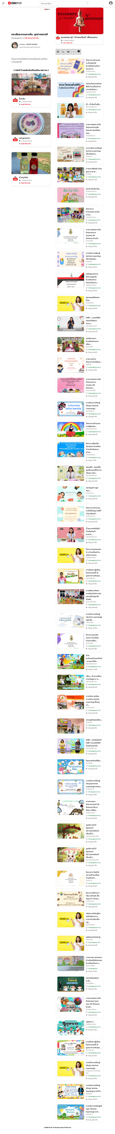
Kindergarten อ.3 (18, 38)
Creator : (28, 44)
